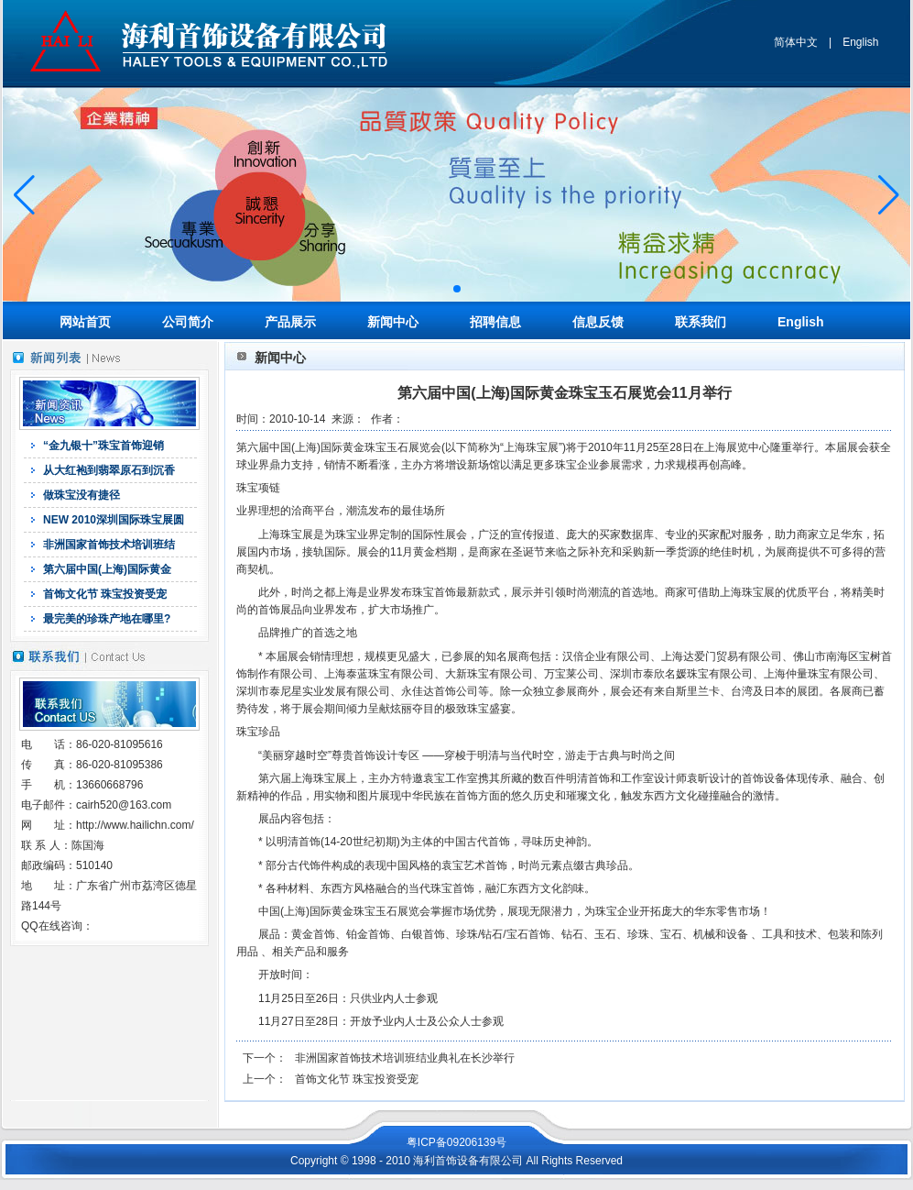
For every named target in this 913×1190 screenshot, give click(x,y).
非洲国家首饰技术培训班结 (109, 544)
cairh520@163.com (123, 805)
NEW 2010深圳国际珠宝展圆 (113, 519)
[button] (457, 288)
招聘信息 (495, 321)
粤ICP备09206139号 (456, 1142)
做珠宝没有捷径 (81, 495)
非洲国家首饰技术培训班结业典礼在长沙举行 (405, 1058)
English (860, 42)
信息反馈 (598, 321)
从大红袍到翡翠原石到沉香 (109, 470)
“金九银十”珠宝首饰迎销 (103, 445)
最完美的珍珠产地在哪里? (106, 618)
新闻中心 (392, 321)
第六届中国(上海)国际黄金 (107, 569)
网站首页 (85, 321)
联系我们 (700, 321)
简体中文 (796, 42)
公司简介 (187, 321)
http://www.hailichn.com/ (135, 825)
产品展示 (290, 321)
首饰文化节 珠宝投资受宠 (105, 594)
